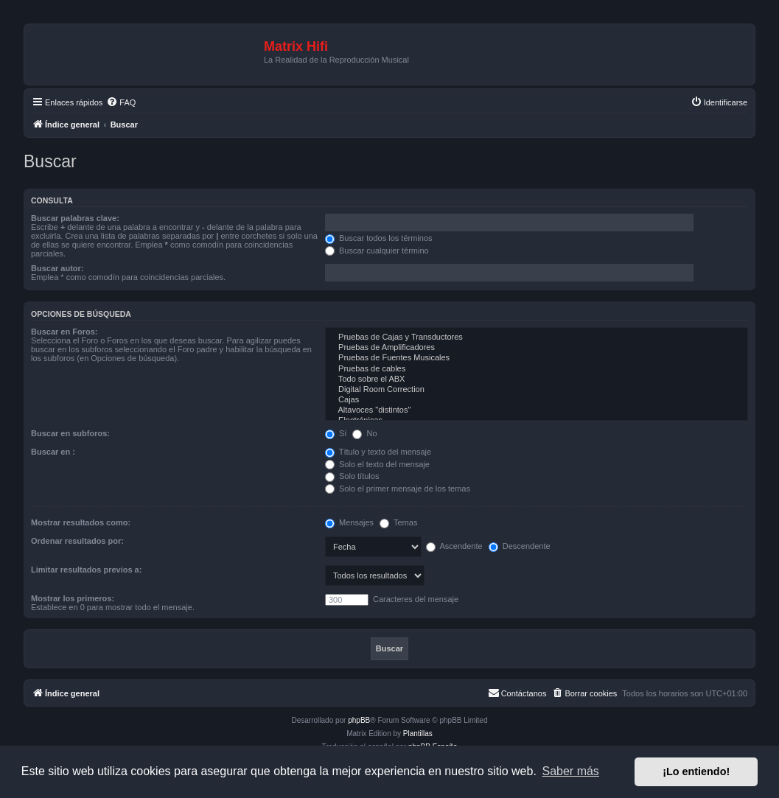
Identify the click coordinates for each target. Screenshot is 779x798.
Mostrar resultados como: (80, 522)
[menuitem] (121, 102)
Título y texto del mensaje (378, 451)
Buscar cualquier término (377, 250)
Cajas (536, 400)
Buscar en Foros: (64, 331)
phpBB (359, 720)
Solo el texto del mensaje (377, 464)
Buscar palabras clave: (75, 218)
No (364, 433)
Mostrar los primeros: (72, 598)
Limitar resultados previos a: (86, 569)
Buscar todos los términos (379, 238)
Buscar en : (53, 451)
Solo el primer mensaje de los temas (397, 488)
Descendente (520, 546)
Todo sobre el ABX (536, 379)
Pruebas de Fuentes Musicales (536, 358)
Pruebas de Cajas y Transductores (536, 337)
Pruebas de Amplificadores (536, 348)
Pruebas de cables (536, 369)
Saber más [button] (570, 771)
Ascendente (454, 546)
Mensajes (349, 522)
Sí (335, 433)
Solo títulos (352, 476)
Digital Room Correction (536, 390)
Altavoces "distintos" (536, 410)
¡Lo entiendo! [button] (696, 771)
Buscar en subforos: (70, 433)
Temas (398, 522)
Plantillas (418, 733)
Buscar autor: (57, 268)
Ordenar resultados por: (77, 540)
